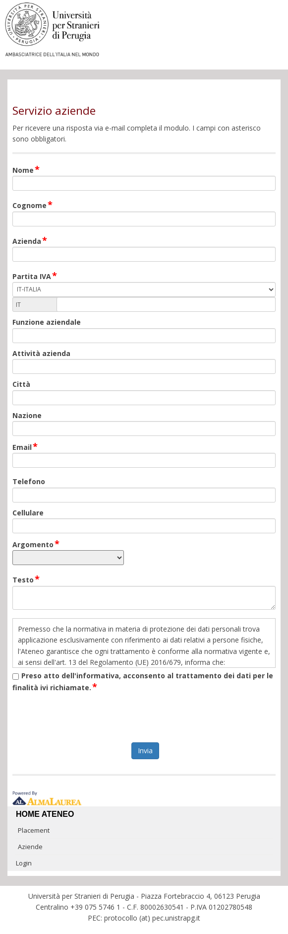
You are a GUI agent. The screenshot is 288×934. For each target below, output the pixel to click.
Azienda (30, 241)
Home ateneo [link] (45, 814)
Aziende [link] (30, 846)
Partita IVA (35, 276)
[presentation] (144, 718)
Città (21, 384)
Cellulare (28, 512)
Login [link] (24, 863)
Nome (26, 170)
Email (25, 447)
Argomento (36, 544)
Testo (26, 579)
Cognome (33, 205)
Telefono (28, 481)
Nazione (27, 415)
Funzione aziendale (46, 322)
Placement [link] (34, 830)
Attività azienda (41, 353)
